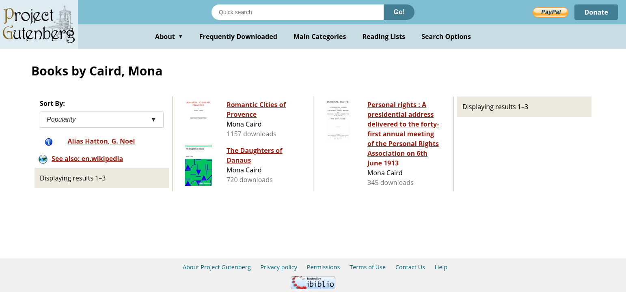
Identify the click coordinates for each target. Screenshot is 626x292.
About (169, 36)
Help (441, 267)
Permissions (323, 267)
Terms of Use (368, 267)
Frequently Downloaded (238, 36)
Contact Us (410, 267)
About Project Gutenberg (217, 267)
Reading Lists (384, 36)
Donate (596, 12)
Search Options (446, 36)
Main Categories (320, 36)
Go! (399, 12)
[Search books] (298, 12)
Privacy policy (278, 267)
